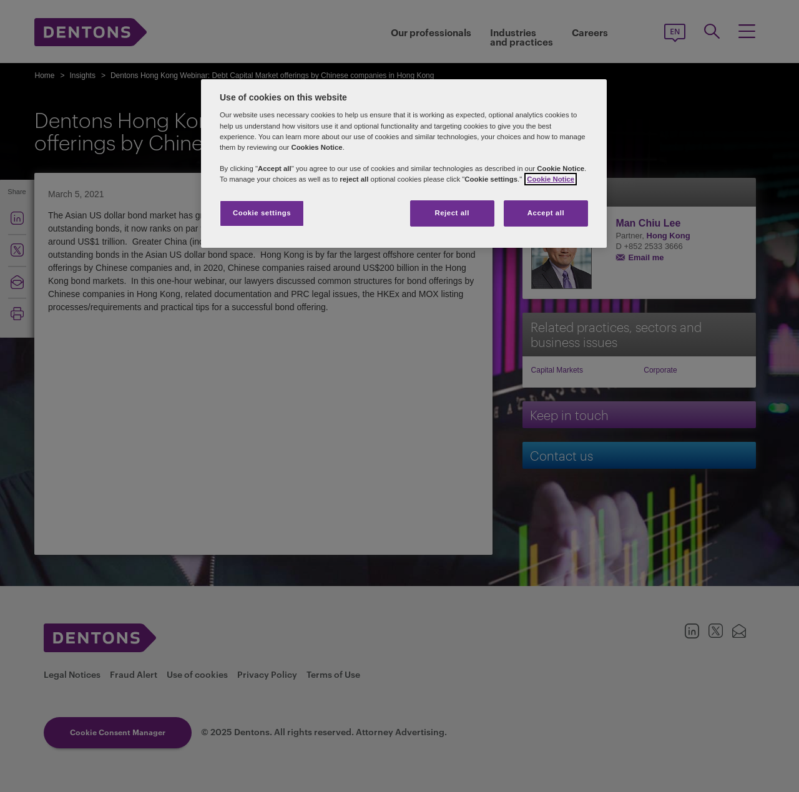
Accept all (545, 213)
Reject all (451, 213)
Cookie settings (262, 213)
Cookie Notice (550, 179)
